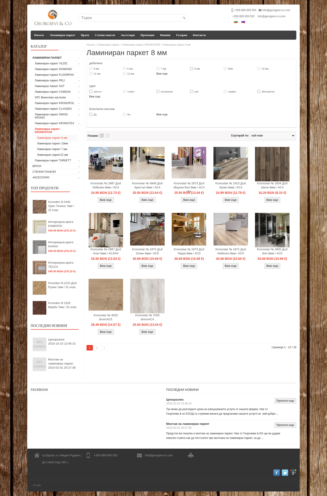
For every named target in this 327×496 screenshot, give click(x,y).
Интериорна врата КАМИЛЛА (60, 224)
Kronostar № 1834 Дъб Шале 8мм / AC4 (272, 185)
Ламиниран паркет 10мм (52, 143)
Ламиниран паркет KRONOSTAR (47, 130)
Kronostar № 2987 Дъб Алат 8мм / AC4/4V (105, 251)
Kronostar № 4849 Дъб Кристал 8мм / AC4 (147, 185)
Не (128, 114)
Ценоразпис (175, 399)
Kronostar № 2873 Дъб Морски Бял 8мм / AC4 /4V (189, 187)
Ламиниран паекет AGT (49, 86)
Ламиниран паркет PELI (50, 80)
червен (232, 91)
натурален (167, 91)
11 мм (97, 73)
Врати (85, 35)
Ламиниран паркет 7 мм (52, 149)
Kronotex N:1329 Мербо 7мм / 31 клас (62, 305)
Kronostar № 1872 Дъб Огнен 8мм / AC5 (147, 251)
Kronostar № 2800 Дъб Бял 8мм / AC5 (272, 251)
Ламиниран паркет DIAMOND (53, 69)
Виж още (162, 73)
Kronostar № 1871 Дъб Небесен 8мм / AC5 (231, 251)
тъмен (130, 91)
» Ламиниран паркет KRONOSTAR (140, 44)
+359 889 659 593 (243, 16)
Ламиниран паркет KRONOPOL (54, 103)
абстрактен (268, 91)
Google (37, 485)
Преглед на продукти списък (108, 136)
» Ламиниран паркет (107, 44)
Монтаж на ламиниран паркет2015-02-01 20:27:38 (62, 363)
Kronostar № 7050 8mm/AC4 (147, 317)
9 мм (96, 68)
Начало (39, 35)
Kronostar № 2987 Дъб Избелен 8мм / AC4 (105, 185)
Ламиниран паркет (62, 35)
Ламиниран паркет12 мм (52, 154)
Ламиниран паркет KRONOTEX (54, 123)
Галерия (181, 35)
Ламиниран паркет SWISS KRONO (51, 116)
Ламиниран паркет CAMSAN (53, 91)
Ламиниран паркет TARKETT (53, 160)
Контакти (199, 35)
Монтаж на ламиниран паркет (187, 423)
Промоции (147, 35)
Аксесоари (128, 35)
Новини (165, 35)
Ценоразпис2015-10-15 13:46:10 (62, 341)
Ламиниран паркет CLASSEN (53, 108)
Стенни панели (105, 35)
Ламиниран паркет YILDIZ (51, 63)
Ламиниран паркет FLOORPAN (54, 74)
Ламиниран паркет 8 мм (52, 137)
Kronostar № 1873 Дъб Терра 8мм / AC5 (189, 251)
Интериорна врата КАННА (60, 244)
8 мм (197, 68)
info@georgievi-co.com (276, 10)
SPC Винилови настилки (50, 97)
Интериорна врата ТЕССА (60, 264)
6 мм (130, 68)
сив (196, 91)
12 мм (130, 73)
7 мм (163, 68)
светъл (98, 91)
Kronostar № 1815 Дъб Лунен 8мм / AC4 (231, 185)
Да (95, 114)
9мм (230, 68)
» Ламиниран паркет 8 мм (176, 44)
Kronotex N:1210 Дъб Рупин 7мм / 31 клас (62, 285)
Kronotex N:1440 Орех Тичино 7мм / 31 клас (61, 206)
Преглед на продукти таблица (102, 136)
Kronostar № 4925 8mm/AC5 (106, 317)
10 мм (265, 68)
